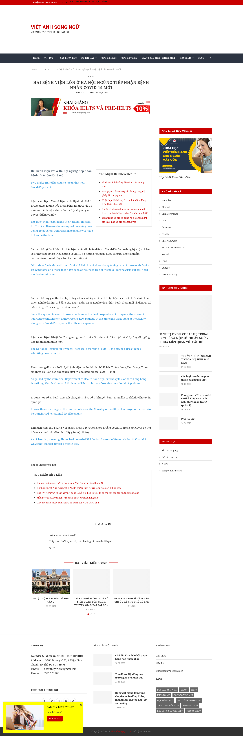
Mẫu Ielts (186, 58)
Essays (184, 689)
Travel (165, 254)
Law (164, 220)
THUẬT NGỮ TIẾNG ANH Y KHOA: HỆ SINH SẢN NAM (196, 359)
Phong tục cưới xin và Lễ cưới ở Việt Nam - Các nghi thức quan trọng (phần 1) (196, 400)
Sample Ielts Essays (172, 470)
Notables (166, 200)
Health (165, 234)
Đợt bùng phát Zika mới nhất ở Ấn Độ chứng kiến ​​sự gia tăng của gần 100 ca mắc (79, 487)
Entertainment (169, 240)
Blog (201, 58)
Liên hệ (160, 663)
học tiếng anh (165, 700)
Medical (166, 206)
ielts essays (163, 695)
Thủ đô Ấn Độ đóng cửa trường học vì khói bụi (129, 675)
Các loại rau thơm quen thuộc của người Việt (196, 378)
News (165, 464)
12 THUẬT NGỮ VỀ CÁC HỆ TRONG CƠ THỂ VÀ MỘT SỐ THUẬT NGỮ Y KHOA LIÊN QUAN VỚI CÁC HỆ (183, 338)
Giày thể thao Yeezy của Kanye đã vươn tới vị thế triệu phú (68, 502)
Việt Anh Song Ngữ (62, 535)
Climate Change (170, 213)
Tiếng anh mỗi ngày (168, 705)
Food (164, 260)
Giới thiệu (161, 655)
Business (166, 227)
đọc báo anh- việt (167, 689)
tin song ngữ (193, 710)
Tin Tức (48, 58)
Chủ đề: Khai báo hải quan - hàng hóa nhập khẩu (131, 657)
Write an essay (169, 274)
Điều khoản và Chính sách (169, 670)
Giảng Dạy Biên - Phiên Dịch (158, 58)
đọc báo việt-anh (183, 695)
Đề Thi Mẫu (88, 58)
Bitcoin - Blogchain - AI (173, 247)
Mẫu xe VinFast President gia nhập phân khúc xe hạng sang (68, 497)
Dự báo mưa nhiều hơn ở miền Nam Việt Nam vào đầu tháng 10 (70, 482)
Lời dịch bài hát (170, 457)
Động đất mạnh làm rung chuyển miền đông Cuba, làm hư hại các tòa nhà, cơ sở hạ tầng (131, 698)
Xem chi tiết (54, 718)
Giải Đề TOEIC (129, 58)
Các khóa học (68, 58)
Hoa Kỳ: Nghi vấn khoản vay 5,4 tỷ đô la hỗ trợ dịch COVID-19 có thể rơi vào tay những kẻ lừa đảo (88, 492)
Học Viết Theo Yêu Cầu (175, 177)
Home (36, 58)
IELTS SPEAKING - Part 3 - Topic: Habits (88, 2)
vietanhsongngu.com (121, 731)
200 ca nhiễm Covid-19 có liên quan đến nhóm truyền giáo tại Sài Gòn (91, 602)
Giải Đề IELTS (109, 58)
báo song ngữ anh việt (170, 710)
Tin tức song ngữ (170, 450)
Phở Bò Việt (188, 419)
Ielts (194, 689)
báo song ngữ (190, 705)
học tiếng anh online (189, 700)
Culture (166, 267)
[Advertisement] (152, 29)
